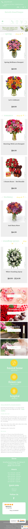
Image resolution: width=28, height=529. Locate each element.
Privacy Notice (18, 526)
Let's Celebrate (14, 100)
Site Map (20, 528)
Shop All (18, 34)
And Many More (14, 225)
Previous (2, 55)
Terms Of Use (9, 526)
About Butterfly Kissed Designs (11, 405)
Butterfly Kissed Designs (14, 12)
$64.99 (14, 232)
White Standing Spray (14, 272)
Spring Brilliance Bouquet (14, 62)
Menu (2, 23)
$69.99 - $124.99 (14, 278)
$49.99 (14, 107)
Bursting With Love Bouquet (14, 144)
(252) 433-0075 (8, 2)
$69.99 (14, 69)
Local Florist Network (11, 528)
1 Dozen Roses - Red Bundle (14, 181)
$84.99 (14, 150)
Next (25, 55)
